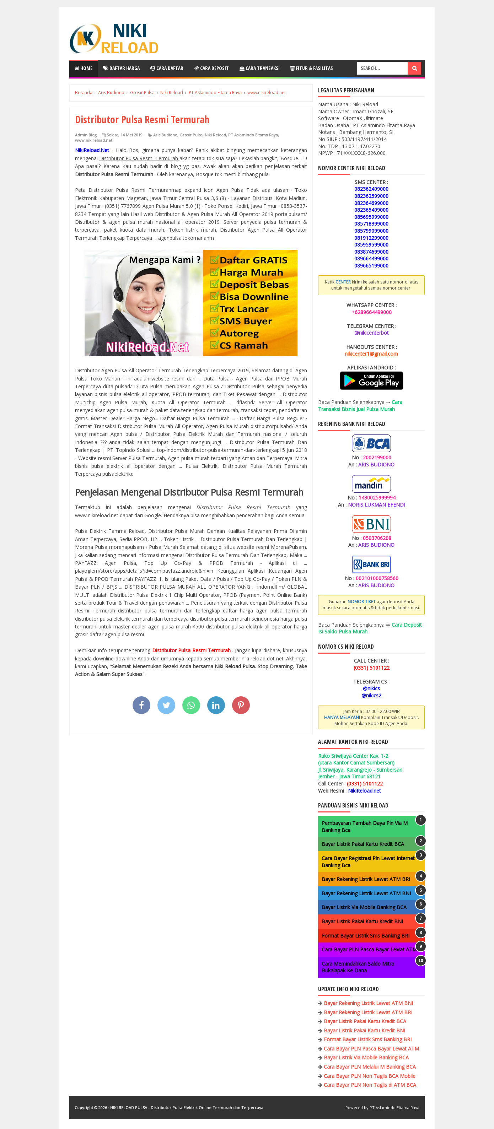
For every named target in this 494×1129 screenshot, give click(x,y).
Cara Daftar (166, 68)
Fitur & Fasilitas (311, 68)
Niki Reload (215, 134)
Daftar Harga (121, 68)
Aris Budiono (165, 134)
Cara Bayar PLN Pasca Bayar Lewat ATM (369, 949)
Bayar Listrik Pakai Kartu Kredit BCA (363, 844)
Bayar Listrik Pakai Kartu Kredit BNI (362, 921)
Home (83, 68)
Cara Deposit (211, 68)
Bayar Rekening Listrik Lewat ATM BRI (366, 879)
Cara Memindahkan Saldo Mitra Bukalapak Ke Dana (358, 967)
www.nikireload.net (93, 140)
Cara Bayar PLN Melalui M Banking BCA (370, 1066)
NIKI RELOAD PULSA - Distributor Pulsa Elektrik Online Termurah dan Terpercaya (186, 1107)
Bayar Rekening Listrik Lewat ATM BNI (366, 893)
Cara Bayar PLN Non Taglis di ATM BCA (370, 1084)
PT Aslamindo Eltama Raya (253, 134)
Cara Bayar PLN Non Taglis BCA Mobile (369, 1076)
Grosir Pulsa (191, 134)
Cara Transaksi (260, 68)
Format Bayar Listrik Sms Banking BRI (365, 935)
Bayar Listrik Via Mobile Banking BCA (364, 907)
